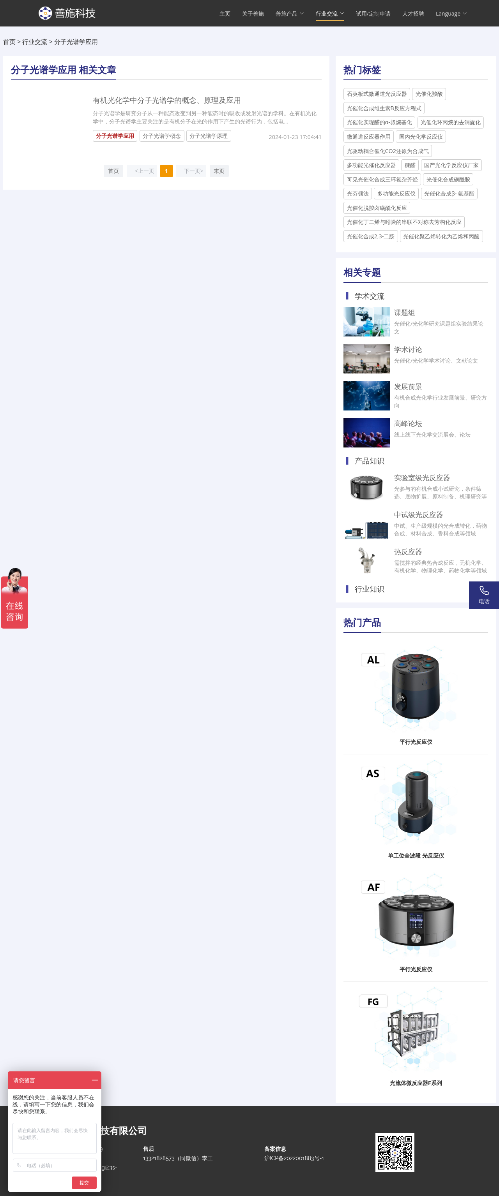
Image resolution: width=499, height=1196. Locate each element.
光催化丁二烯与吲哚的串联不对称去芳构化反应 (404, 221)
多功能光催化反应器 (371, 165)
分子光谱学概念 (162, 135)
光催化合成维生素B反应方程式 (384, 108)
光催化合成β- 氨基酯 (449, 193)
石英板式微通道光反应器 (377, 93)
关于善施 (253, 14)
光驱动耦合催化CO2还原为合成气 (388, 151)
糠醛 (410, 165)
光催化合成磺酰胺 (448, 179)
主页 (224, 14)
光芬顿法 (358, 193)
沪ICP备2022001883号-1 (294, 1158)
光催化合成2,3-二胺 (371, 236)
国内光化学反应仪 (421, 136)
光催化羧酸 (429, 93)
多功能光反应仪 (396, 193)
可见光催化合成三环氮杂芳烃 (382, 179)
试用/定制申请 (373, 14)
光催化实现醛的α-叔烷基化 (379, 122)
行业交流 (34, 41)
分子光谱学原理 (208, 135)
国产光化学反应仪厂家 (451, 165)
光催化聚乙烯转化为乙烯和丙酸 (441, 236)
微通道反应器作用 (369, 136)
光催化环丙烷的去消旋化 (451, 122)
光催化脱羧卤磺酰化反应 (377, 207)
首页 (9, 41)
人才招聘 (413, 14)
